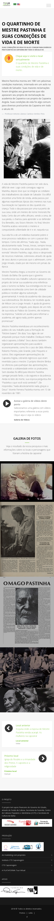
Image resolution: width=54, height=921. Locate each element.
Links (31, 913)
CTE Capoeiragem (9, 865)
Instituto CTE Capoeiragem (13, 860)
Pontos (22, 913)
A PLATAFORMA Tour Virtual (13, 870)
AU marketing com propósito (13, 855)
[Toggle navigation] (48, 6)
